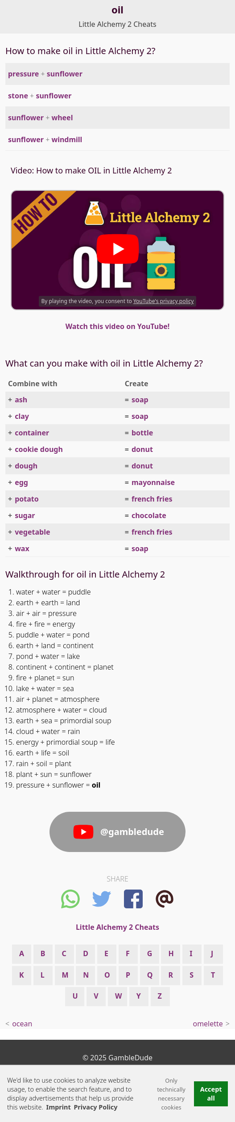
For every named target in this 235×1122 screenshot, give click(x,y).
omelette (208, 1024)
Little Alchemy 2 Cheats (117, 24)
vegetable (32, 532)
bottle (142, 433)
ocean (22, 1024)
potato (27, 499)
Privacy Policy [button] (95, 1107)
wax (22, 548)
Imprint (58, 1107)
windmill (66, 139)
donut (142, 449)
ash (21, 400)
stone (18, 96)
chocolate (149, 515)
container (32, 433)
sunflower (64, 74)
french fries (152, 499)
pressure (23, 74)
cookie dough (39, 449)
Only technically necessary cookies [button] (171, 1093)
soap (140, 400)
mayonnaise (153, 482)
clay (22, 416)
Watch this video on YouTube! (118, 326)
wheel (62, 117)
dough (26, 466)
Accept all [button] (211, 1093)
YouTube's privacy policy (163, 301)
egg (21, 482)
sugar (25, 515)
